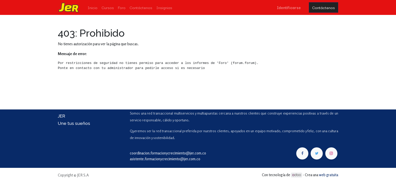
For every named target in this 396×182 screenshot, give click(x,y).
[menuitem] (93, 7)
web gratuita (328, 174)
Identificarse (289, 7)
